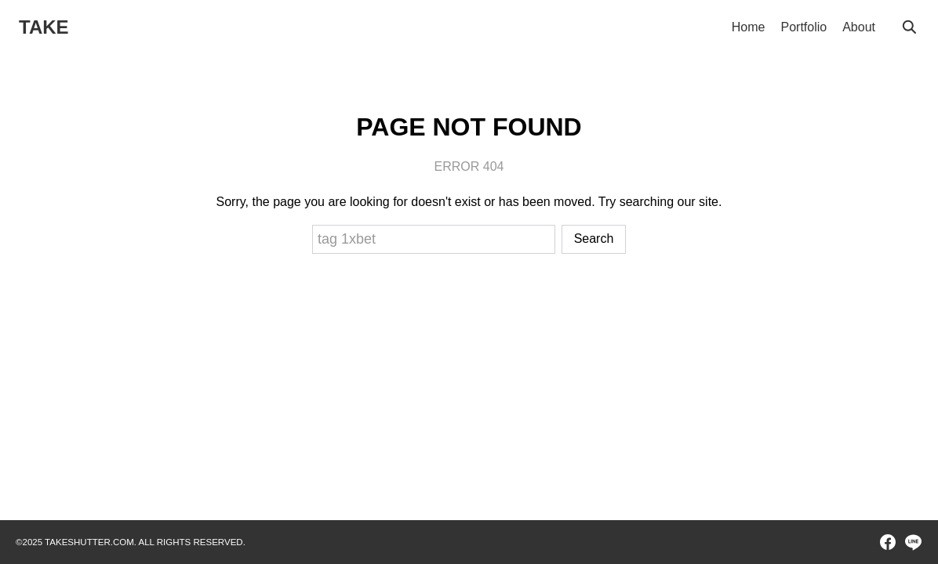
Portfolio (803, 27)
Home (748, 27)
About (858, 27)
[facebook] (887, 542)
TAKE (44, 27)
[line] (912, 542)
